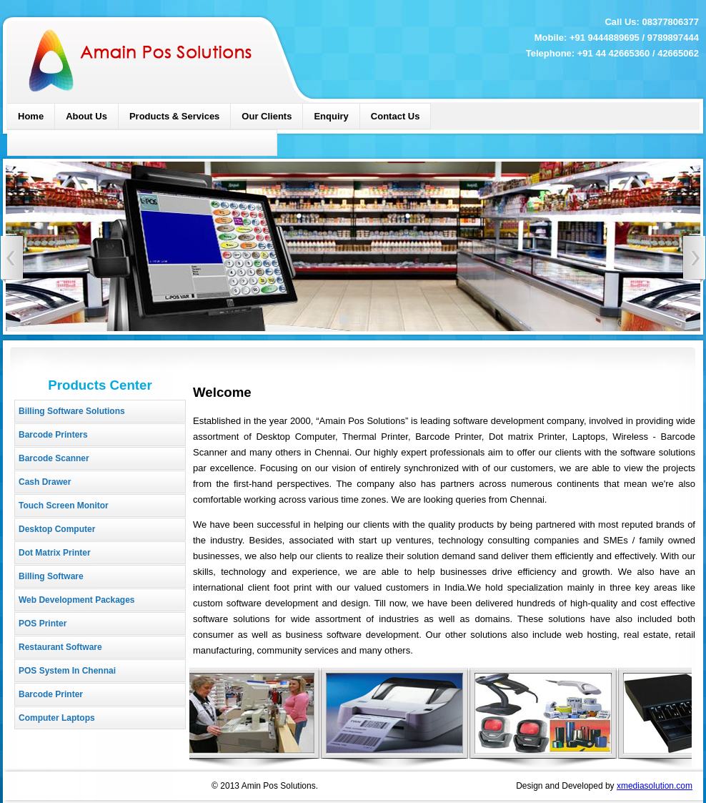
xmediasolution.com (654, 786)
